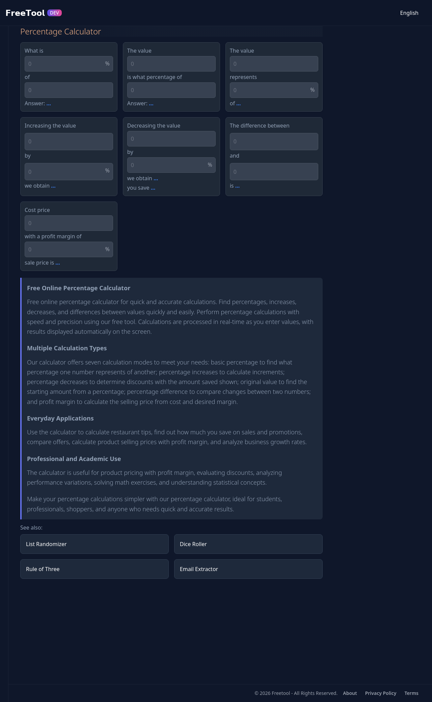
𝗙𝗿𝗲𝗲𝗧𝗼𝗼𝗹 (33, 12)
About (350, 693)
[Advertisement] (171, 631)
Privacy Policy (381, 693)
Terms (411, 693)
